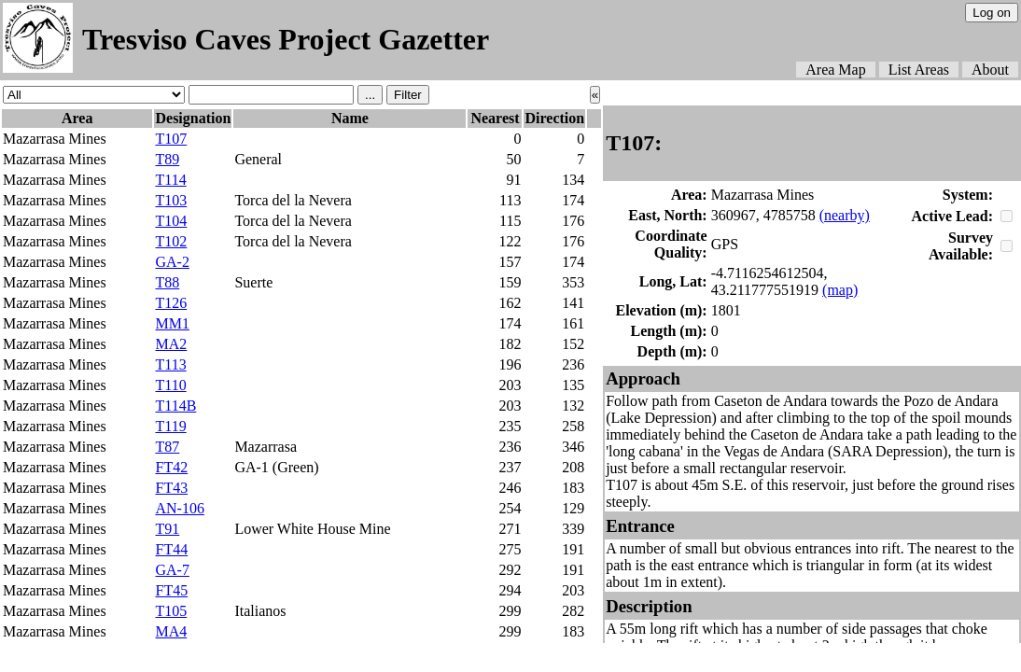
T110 (170, 385)
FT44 (171, 549)
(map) (840, 290)
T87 (167, 447)
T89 (167, 159)
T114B (175, 405)
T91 (167, 529)
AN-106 (179, 508)
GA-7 (172, 570)
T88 (167, 282)
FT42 (171, 467)
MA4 (171, 631)
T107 (171, 139)
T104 (171, 221)
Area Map (835, 69)
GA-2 (172, 262)
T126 (171, 303)
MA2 (171, 344)
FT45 (171, 590)
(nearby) (844, 215)
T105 (171, 611)
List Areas (918, 69)
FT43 (171, 488)
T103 (171, 200)
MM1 (172, 323)
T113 (170, 364)
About (990, 69)
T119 (170, 426)
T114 (170, 180)
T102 (171, 241)
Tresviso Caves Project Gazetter (285, 39)
